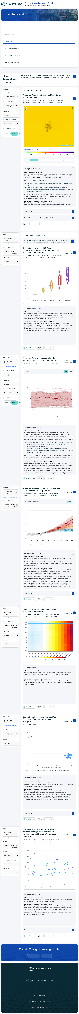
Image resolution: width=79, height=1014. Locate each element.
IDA (32, 980)
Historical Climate (39, 34)
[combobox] (11, 115)
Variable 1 (6, 729)
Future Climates (39, 41)
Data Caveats (28, 211)
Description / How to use (32, 427)
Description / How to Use (32, 169)
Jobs (44, 1001)
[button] (35, 224)
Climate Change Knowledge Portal (39, 3)
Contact (49, 1001)
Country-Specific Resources (11, 62)
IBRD (26, 980)
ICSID (52, 980)
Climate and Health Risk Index (39, 55)
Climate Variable (8, 101)
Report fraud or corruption (39, 1007)
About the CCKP (33, 956)
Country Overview (9, 27)
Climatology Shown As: (9, 129)
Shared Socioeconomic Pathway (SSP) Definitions (41, 218)
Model (5, 640)
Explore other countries (10, 93)
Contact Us (47, 956)
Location (6, 89)
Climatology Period (9, 119)
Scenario (6, 111)
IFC (38, 980)
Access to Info (36, 1001)
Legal (28, 1001)
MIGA (45, 980)
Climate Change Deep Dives (39, 48)
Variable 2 (6, 739)
